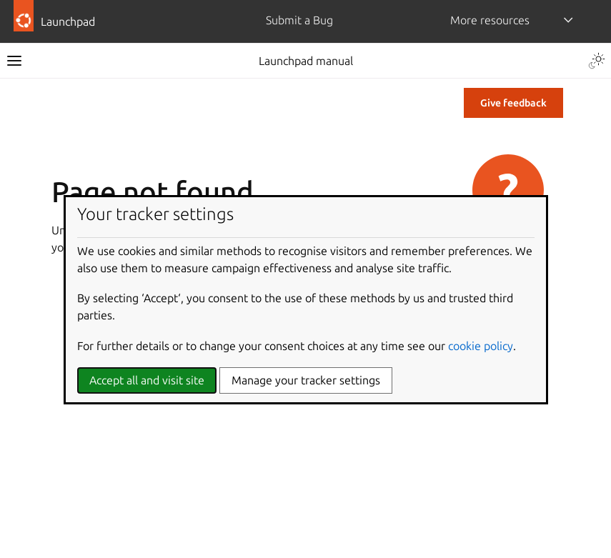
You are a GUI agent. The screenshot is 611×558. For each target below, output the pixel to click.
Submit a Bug (299, 20)
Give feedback (513, 103)
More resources (490, 20)
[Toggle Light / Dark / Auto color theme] (596, 60)
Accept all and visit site (146, 380)
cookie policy (480, 345)
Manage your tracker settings (306, 380)
